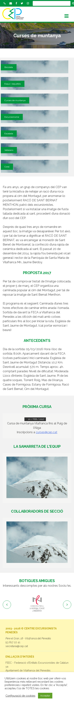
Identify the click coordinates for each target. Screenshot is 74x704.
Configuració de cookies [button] (20, 695)
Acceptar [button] (45, 695)
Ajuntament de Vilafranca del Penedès (28, 670)
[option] (37, 604)
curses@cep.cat (46, 432)
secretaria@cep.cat (17, 646)
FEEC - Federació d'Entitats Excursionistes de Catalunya (37, 664)
